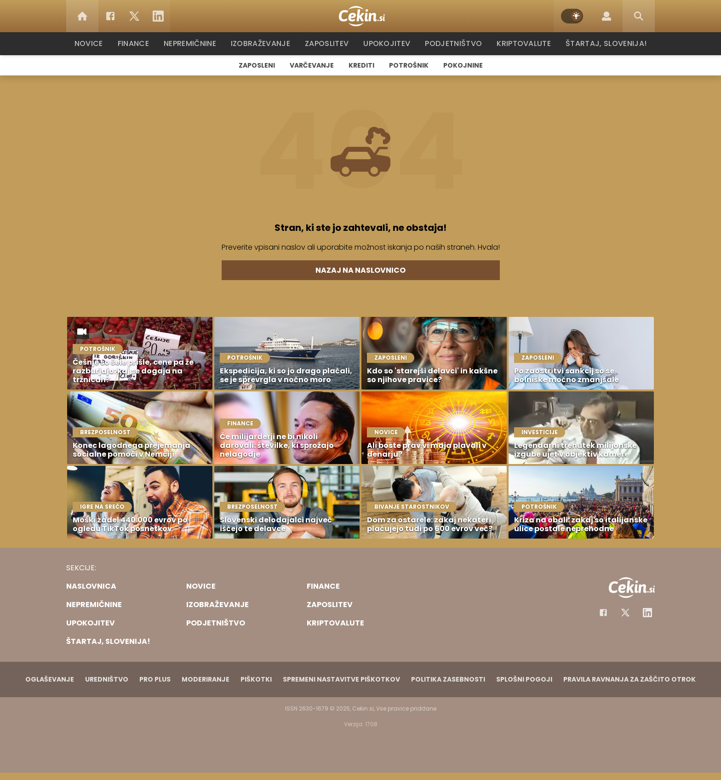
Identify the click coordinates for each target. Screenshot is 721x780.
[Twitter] (134, 16)
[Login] (606, 16)
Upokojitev (389, 43)
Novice (93, 43)
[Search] (639, 16)
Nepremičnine (194, 43)
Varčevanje (312, 65)
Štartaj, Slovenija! (602, 43)
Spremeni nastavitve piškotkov (341, 679)
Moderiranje (205, 679)
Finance (138, 43)
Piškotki (256, 679)
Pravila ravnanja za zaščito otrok (629, 679)
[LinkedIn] (158, 16)
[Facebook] (110, 16)
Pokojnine (463, 65)
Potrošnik (409, 65)
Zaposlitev (329, 43)
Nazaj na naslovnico (360, 270)
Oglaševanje (49, 679)
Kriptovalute (522, 43)
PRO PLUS (155, 679)
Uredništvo (106, 679)
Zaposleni (257, 65)
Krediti (361, 65)
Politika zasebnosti (448, 679)
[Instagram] (647, 612)
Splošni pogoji (524, 679)
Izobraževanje (264, 43)
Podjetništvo (453, 43)
